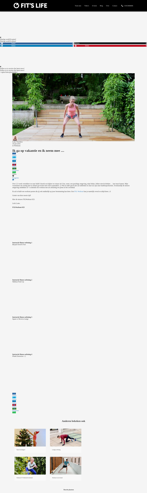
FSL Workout (78, 191)
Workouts (17, 146)
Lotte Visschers (17, 142)
